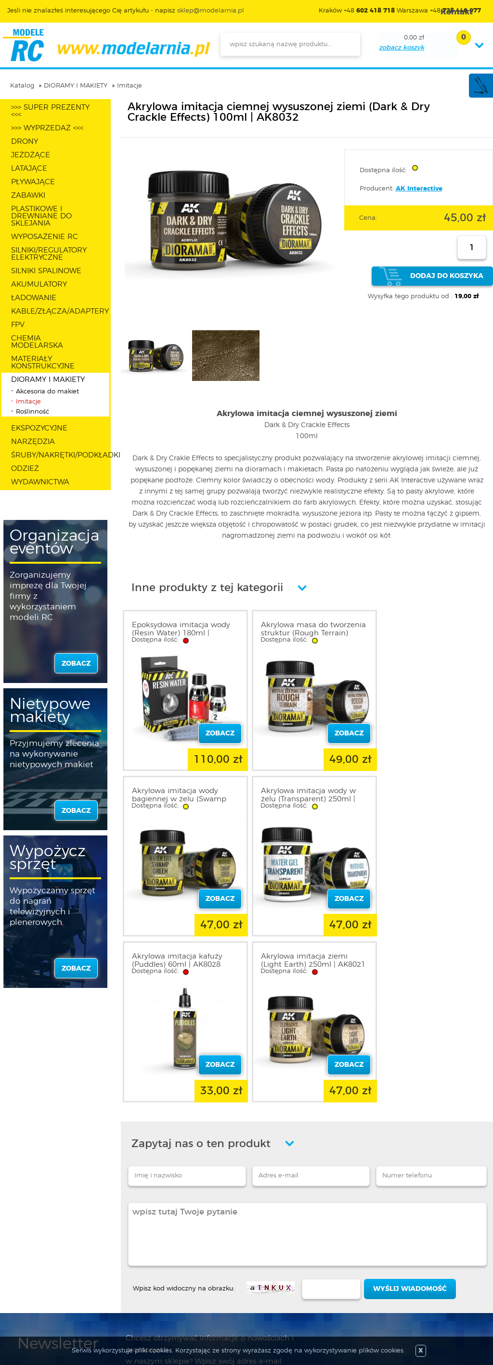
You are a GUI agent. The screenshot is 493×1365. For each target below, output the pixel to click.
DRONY (24, 141)
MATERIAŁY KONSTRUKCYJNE (43, 362)
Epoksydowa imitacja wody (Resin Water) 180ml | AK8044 (181, 633)
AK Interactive (419, 189)
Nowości (212, 1254)
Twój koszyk (127, 1278)
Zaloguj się (125, 1243)
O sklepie (32, 1243)
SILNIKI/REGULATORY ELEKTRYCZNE (49, 254)
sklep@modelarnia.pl (210, 11)
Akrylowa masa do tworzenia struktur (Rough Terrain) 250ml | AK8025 (303, 633)
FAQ (24, 1301)
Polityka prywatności (51, 1266)
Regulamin (35, 1254)
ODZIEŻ (25, 468)
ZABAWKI (28, 195)
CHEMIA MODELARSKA (37, 342)
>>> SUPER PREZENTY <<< (50, 111)
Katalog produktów (230, 1266)
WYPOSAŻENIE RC (44, 236)
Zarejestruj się (130, 1254)
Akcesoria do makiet (47, 392)
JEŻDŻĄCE (30, 155)
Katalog (22, 86)
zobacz (76, 663)
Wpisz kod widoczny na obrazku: (183, 1115)
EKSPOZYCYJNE (39, 428)
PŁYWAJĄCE (33, 182)
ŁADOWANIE (33, 298)
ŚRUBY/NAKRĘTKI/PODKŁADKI (60, 455)
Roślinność (32, 412)
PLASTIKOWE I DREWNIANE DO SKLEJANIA (41, 216)
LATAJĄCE (29, 168)
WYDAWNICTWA (40, 482)
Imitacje (129, 86)
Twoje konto (128, 1266)
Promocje (214, 1243)
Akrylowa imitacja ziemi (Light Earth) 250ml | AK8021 (423, 795)
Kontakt (30, 1289)
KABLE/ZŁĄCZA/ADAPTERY (60, 311)
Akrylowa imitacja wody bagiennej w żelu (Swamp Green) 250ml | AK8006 (427, 633)
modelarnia (106, 45)
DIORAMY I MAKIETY (75, 86)
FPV (18, 325)
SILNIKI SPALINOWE (46, 271)
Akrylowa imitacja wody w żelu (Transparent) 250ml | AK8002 (179, 795)
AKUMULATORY (39, 284)
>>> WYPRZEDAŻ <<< (47, 128)
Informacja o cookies (52, 1278)
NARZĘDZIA (33, 441)
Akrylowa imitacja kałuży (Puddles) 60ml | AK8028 (301, 791)
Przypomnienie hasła (142, 1289)
